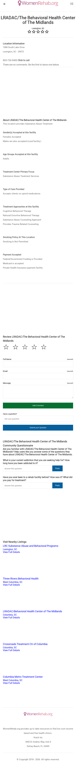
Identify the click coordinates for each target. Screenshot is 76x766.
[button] (38, 405)
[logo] (38, 3)
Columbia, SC (38, 614)
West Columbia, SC (38, 581)
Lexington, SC (38, 548)
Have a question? (10, 414)
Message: (38, 383)
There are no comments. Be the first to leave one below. (31, 64)
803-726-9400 (16, 60)
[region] (38, 94)
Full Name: (38, 359)
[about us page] (71, 4)
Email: (38, 371)
